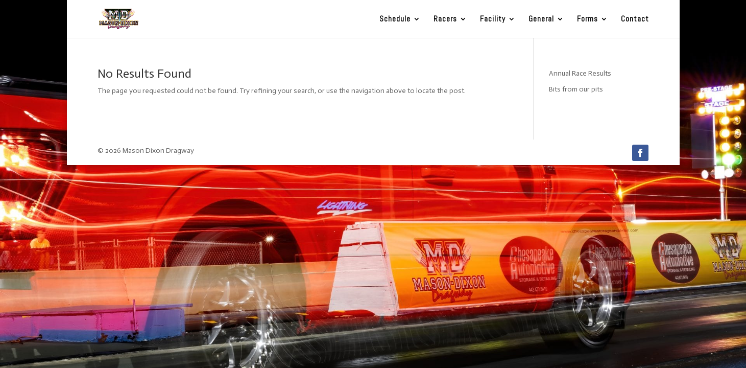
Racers (445, 19)
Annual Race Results (580, 73)
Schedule (395, 19)
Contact (635, 19)
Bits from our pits (576, 89)
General (541, 19)
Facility (493, 19)
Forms (587, 19)
